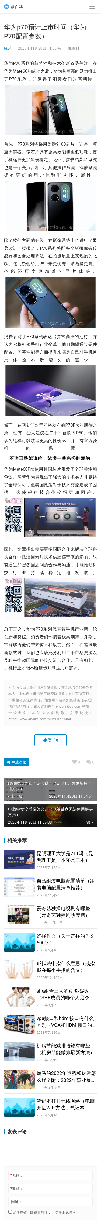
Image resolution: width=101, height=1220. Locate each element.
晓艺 (8, 48)
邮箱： (16, 1188)
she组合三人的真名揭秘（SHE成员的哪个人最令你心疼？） (65, 994)
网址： (16, 1202)
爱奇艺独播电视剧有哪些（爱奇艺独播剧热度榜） (63, 912)
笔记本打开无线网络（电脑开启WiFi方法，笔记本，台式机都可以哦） (66, 1104)
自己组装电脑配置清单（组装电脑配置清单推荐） (66, 884)
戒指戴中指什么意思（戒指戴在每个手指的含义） (66, 967)
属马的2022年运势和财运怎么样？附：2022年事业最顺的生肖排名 (66, 1076)
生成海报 (16, 762)
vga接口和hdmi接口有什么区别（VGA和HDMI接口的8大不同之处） (66, 1021)
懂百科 (73, 48)
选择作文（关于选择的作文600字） (66, 939)
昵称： (16, 1175)
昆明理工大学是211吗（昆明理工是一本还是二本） (65, 856)
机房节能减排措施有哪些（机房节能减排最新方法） (66, 1049)
